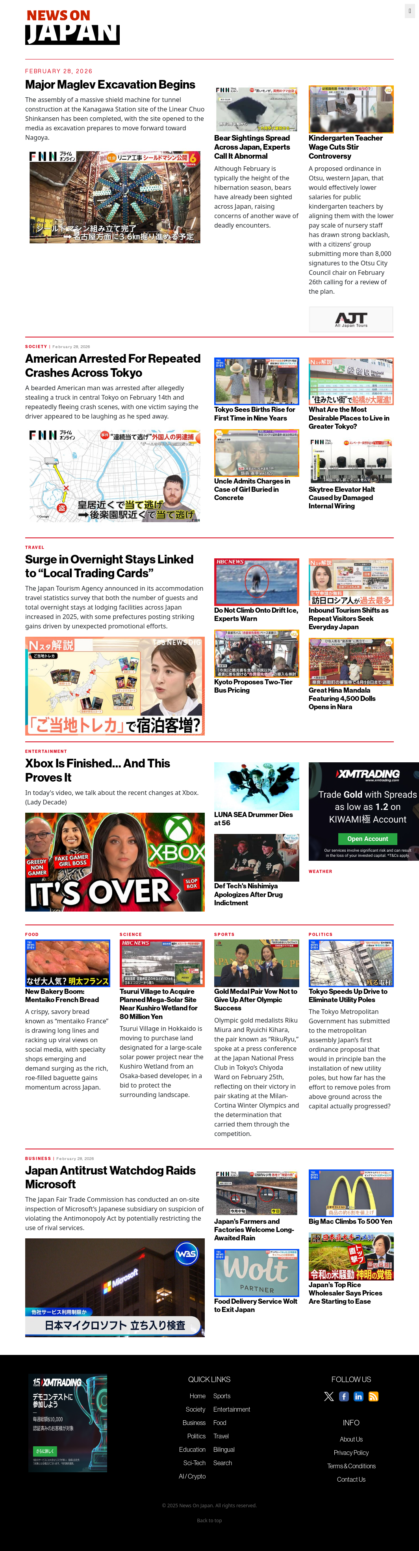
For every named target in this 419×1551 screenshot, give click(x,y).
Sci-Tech (195, 1462)
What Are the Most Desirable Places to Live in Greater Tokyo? (349, 417)
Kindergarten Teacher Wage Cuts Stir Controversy (346, 147)
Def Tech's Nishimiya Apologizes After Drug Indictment (248, 894)
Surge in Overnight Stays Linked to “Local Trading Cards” (109, 566)
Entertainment (231, 1409)
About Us (351, 1439)
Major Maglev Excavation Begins (110, 84)
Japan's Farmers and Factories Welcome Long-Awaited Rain (254, 1229)
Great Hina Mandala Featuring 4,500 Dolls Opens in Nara (342, 698)
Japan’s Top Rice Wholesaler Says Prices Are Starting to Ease (345, 1293)
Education (192, 1449)
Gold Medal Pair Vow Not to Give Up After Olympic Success (255, 999)
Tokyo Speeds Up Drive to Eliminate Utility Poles (348, 995)
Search (222, 1462)
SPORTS (224, 934)
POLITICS (321, 934)
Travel (221, 1436)
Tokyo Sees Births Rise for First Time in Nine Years (254, 413)
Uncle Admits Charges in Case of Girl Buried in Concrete (252, 489)
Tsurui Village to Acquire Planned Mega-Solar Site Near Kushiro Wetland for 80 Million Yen (159, 1004)
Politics (196, 1436)
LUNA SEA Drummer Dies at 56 (253, 818)
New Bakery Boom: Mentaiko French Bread (62, 995)
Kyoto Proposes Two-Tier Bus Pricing (253, 686)
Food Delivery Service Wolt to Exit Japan (255, 1305)
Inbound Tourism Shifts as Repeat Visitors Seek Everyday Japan (349, 618)
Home (198, 1395)
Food (219, 1422)
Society (196, 1409)
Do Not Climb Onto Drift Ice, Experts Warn (256, 614)
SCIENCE (131, 934)
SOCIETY (36, 346)
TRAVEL (35, 547)
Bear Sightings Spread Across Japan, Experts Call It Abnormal (252, 147)
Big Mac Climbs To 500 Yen (350, 1221)
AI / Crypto (192, 1476)
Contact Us (351, 1479)
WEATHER (321, 871)
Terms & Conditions (351, 1465)
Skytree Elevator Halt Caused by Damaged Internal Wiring (342, 497)
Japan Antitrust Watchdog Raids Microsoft (110, 1177)
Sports (221, 1395)
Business (194, 1422)
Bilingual (224, 1449)
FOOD (32, 934)
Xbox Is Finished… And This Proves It (97, 770)
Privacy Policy (351, 1452)
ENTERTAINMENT (46, 751)
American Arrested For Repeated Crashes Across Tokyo (113, 365)
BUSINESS (38, 1158)
